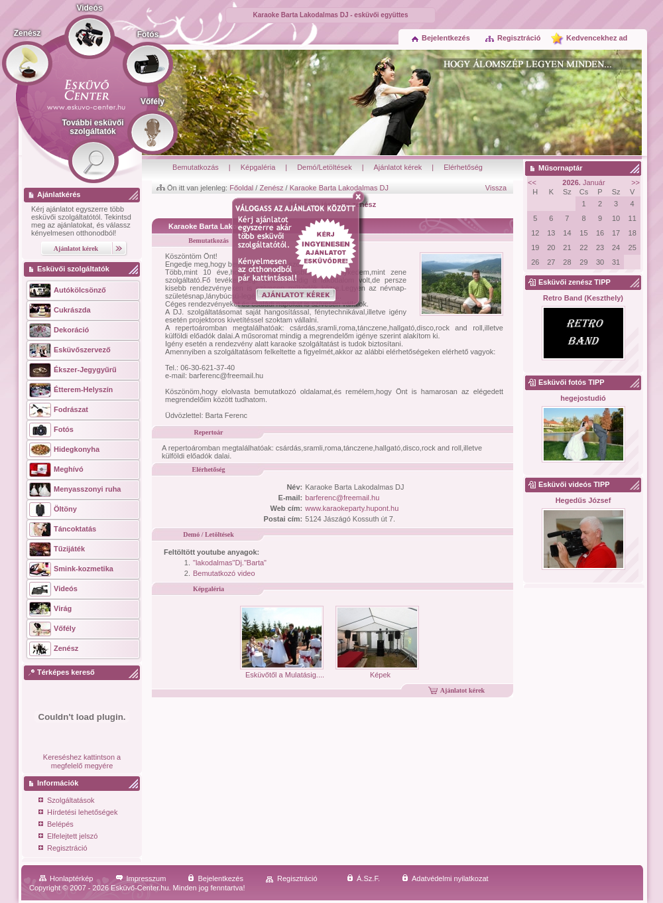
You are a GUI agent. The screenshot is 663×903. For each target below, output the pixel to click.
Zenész (271, 188)
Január (583, 182)
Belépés (56, 825)
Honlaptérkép (66, 878)
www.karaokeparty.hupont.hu (351, 508)
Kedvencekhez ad (596, 38)
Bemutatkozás (195, 167)
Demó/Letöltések (324, 167)
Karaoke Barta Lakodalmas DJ (339, 188)
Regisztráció (512, 38)
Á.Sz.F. (363, 878)
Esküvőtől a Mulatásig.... (282, 671)
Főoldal (241, 188)
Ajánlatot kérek (398, 167)
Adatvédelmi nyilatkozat (445, 878)
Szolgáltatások (66, 801)
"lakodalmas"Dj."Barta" (230, 563)
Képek (377, 671)
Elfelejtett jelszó (67, 837)
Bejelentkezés (441, 38)
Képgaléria (258, 167)
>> (635, 182)
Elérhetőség (463, 167)
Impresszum (140, 878)
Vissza (496, 188)
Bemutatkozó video (224, 573)
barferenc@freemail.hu (342, 498)
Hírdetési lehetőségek (77, 813)
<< (532, 182)
